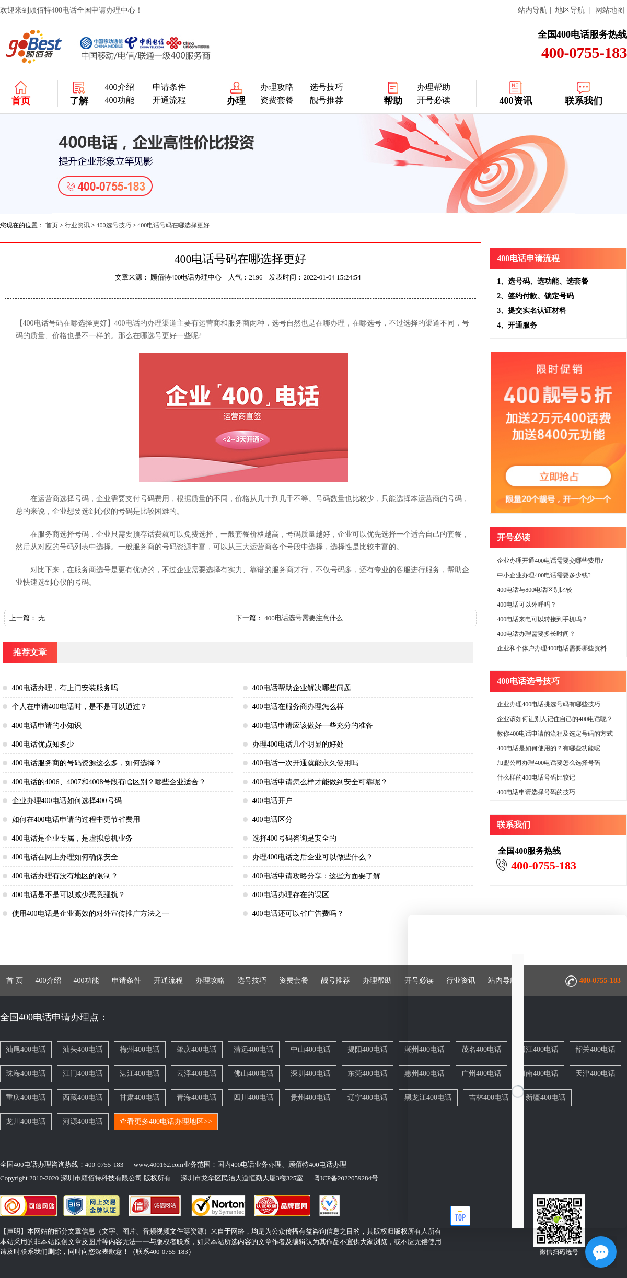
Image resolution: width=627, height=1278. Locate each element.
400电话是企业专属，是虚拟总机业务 (72, 838)
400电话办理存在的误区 (290, 895)
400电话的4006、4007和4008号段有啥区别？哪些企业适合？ (109, 782)
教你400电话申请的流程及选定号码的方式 (555, 733)
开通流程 (169, 100)
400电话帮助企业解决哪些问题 (301, 688)
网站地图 (609, 10)
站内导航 (532, 10)
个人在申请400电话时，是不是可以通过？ (79, 707)
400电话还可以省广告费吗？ (298, 913)
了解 (78, 101)
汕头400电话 (83, 1049)
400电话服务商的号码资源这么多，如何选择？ (87, 763)
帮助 (393, 101)
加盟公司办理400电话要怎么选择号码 (548, 762)
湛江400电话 (140, 1073)
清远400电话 (254, 1049)
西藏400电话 (83, 1097)
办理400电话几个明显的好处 (298, 744)
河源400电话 (83, 1121)
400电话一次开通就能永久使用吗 (305, 763)
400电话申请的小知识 (47, 725)
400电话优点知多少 (43, 744)
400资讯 (516, 101)
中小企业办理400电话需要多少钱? (543, 575)
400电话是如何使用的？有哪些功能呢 (548, 748)
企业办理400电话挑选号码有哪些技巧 (548, 704)
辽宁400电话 (367, 1097)
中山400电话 (311, 1049)
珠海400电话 (26, 1073)
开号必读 (433, 100)
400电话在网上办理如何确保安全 (65, 857)
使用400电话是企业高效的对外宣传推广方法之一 (90, 913)
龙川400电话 (26, 1121)
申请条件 (169, 87)
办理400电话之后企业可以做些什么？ (312, 857)
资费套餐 (277, 100)
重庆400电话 (26, 1097)
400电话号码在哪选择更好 (173, 225)
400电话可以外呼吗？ (526, 604)
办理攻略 (277, 87)
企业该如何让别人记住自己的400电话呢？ (555, 719)
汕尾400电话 (26, 1049)
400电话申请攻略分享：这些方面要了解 (316, 876)
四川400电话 (254, 1097)
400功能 (119, 100)
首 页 (14, 980)
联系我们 (583, 101)
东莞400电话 (367, 1073)
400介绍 (119, 87)
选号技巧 (326, 87)
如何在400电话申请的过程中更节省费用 (76, 819)
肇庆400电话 (197, 1049)
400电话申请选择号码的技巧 (536, 792)
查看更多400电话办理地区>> (166, 1121)
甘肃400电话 (140, 1097)
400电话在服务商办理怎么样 (298, 707)
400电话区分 (272, 819)
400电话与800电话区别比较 (534, 590)
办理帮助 (433, 87)
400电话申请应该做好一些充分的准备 (312, 725)
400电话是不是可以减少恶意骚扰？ (68, 895)
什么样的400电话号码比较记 (536, 777)
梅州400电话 (140, 1049)
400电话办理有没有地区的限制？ (65, 876)
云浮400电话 (197, 1073)
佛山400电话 (254, 1073)
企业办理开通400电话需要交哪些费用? (550, 560)
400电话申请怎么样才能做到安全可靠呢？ (320, 782)
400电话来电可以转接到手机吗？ (542, 619)
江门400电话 (83, 1073)
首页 (20, 101)
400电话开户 (272, 801)
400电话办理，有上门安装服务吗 (65, 688)
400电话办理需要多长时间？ (536, 633)
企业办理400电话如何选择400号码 (67, 801)
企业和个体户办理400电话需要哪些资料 (552, 648)
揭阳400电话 (367, 1049)
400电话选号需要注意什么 (303, 618)
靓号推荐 (326, 100)
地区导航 (570, 10)
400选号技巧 (114, 225)
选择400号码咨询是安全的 (294, 838)
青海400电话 (197, 1097)
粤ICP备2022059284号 (341, 1178)
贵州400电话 (311, 1097)
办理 (236, 101)
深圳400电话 (311, 1073)
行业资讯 (77, 225)
